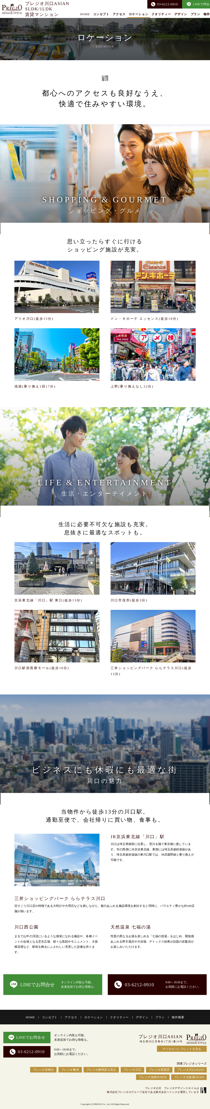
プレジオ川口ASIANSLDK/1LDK (47, 9)
